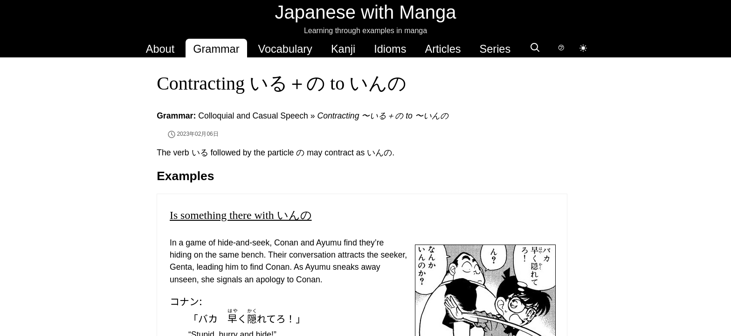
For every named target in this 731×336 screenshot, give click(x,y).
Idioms (390, 49)
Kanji (343, 49)
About (160, 49)
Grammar (216, 49)
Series (495, 49)
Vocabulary (285, 49)
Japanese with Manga (365, 12)
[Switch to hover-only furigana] (561, 48)
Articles (443, 49)
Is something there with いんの (241, 215)
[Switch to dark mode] (583, 48)
